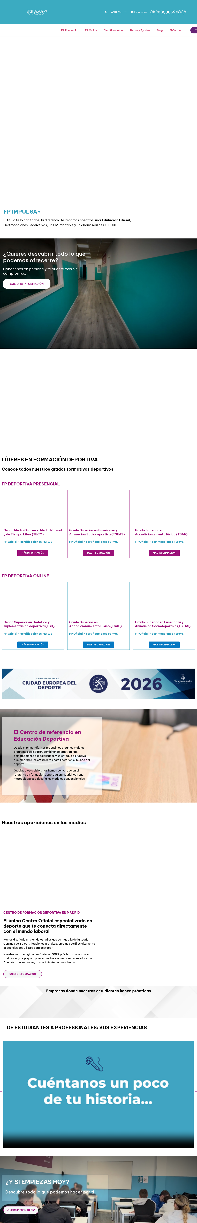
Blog (160, 30)
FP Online (91, 30)
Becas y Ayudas (140, 30)
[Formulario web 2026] (147, 293)
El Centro (175, 30)
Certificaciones (113, 30)
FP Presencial (69, 30)
